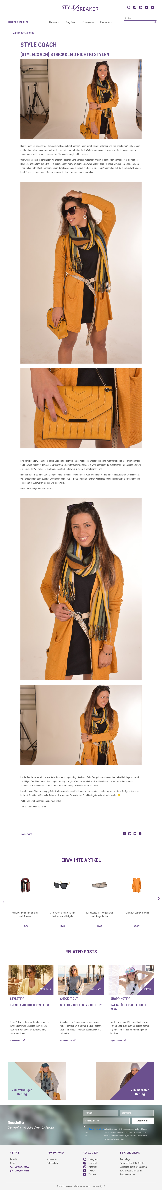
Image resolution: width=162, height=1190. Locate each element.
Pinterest (90, 1166)
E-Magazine (88, 22)
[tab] (24, 1040)
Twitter (89, 1170)
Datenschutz (52, 1163)
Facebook (90, 1163)
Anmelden (142, 1120)
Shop (12, 1163)
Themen (53, 22)
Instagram (90, 1159)
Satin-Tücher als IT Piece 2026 (128, 1007)
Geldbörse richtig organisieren (133, 1167)
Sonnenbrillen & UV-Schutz (132, 1163)
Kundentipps (106, 22)
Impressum (52, 1159)
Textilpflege (125, 1159)
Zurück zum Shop (18, 22)
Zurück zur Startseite (23, 32)
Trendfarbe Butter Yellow (29, 1005)
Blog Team (71, 22)
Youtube (89, 1174)
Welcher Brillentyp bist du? (81, 1005)
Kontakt (13, 1159)
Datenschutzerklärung (96, 1129)
